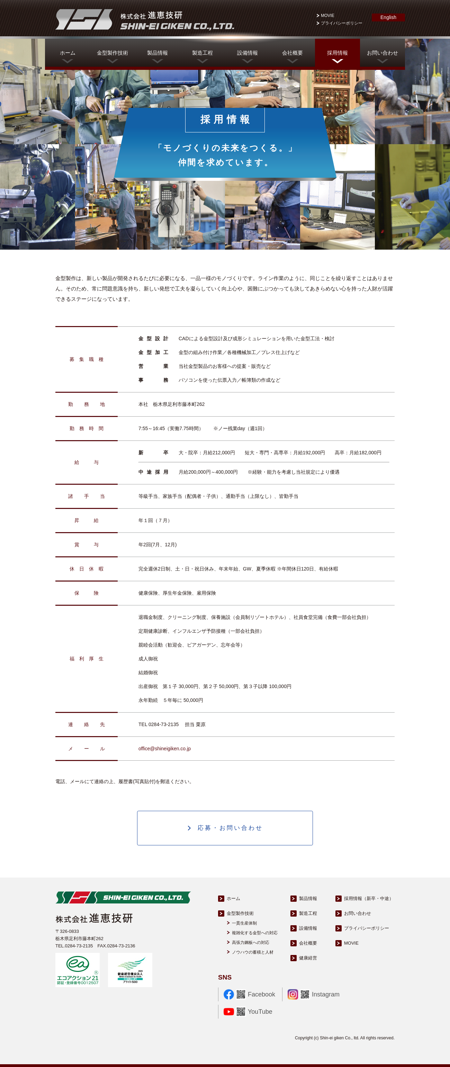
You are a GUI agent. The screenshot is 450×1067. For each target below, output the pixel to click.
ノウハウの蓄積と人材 (252, 952)
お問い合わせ (382, 53)
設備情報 (247, 53)
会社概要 (292, 53)
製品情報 (157, 53)
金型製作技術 (112, 53)
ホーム (67, 53)
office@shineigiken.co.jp (164, 748)
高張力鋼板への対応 (250, 942)
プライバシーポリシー (341, 23)
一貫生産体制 (244, 923)
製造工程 (202, 53)
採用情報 (337, 53)
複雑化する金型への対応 (255, 932)
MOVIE (327, 15)
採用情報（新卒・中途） (369, 898)
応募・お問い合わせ (230, 828)
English (388, 18)
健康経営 (308, 958)
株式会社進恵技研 (143, 19)
